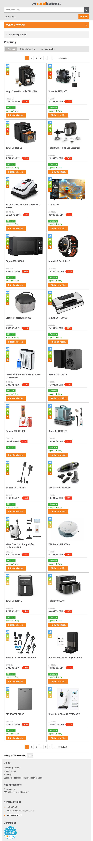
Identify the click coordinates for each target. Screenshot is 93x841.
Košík (85, 16)
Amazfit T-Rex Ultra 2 (59, 261)
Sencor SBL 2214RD (16, 431)
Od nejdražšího (48, 49)
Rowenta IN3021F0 (57, 431)
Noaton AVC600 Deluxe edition (21, 657)
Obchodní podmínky (12, 767)
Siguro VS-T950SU (57, 318)
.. (54, 58)
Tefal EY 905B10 (56, 601)
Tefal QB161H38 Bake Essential (64, 148)
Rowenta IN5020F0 (57, 91)
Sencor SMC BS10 (57, 374)
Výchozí (11, 49)
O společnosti (10, 771)
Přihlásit (11, 16)
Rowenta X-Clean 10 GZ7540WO (64, 714)
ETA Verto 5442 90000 (59, 487)
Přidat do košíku (15, 115)
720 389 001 (13, 807)
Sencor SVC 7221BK (16, 487)
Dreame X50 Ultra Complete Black (65, 657)
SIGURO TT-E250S (15, 714)
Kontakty (7, 774)
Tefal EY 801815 (14, 601)
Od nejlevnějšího (27, 49)
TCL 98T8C (54, 204)
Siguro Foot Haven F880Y (18, 318)
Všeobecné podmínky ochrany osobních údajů (23, 778)
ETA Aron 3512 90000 (59, 544)
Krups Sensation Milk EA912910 (21, 91)
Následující (62, 58)
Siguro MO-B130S (15, 261)
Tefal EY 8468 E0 (14, 148)
